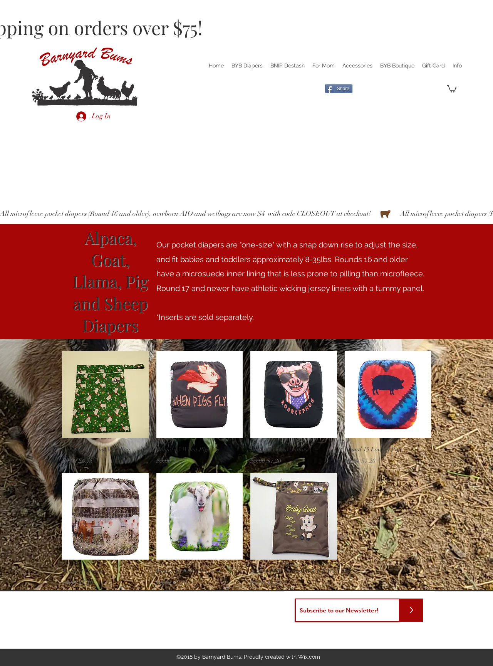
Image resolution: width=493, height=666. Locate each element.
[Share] (338, 88)
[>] (411, 610)
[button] (451, 88)
